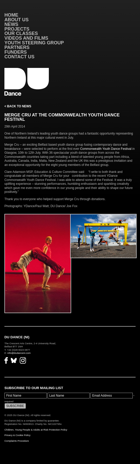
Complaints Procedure (16, 440)
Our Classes (21, 33)
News (11, 24)
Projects (16, 29)
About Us (16, 19)
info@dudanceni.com (19, 352)
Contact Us (19, 56)
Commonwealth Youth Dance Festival (105, 149)
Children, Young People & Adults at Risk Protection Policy (35, 429)
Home (11, 15)
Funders (15, 52)
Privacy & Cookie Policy (17, 435)
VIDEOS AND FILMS (26, 38)
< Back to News (17, 106)
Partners (17, 47)
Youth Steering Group (34, 42)
